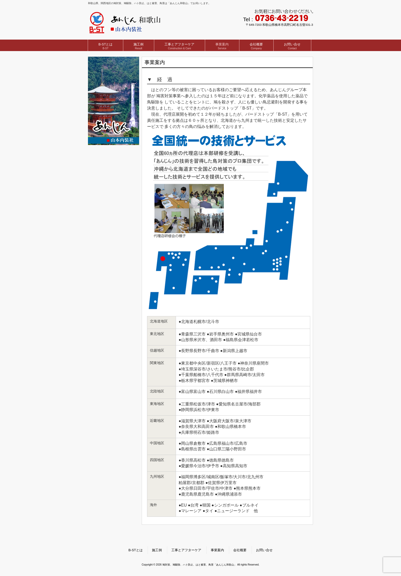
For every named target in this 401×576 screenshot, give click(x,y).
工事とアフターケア (186, 550)
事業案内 (217, 550)
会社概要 (240, 550)
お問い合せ (264, 550)
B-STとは (135, 550)
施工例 (157, 550)
